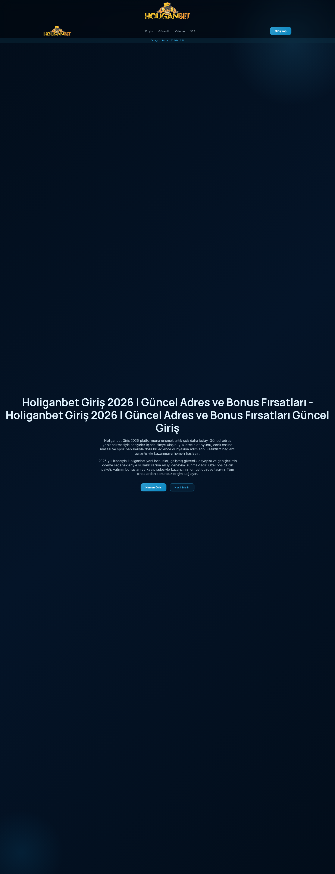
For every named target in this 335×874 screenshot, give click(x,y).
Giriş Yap (281, 31)
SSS (192, 31)
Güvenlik (164, 31)
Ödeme (180, 31)
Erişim (149, 31)
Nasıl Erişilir (182, 487)
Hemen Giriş (153, 487)
